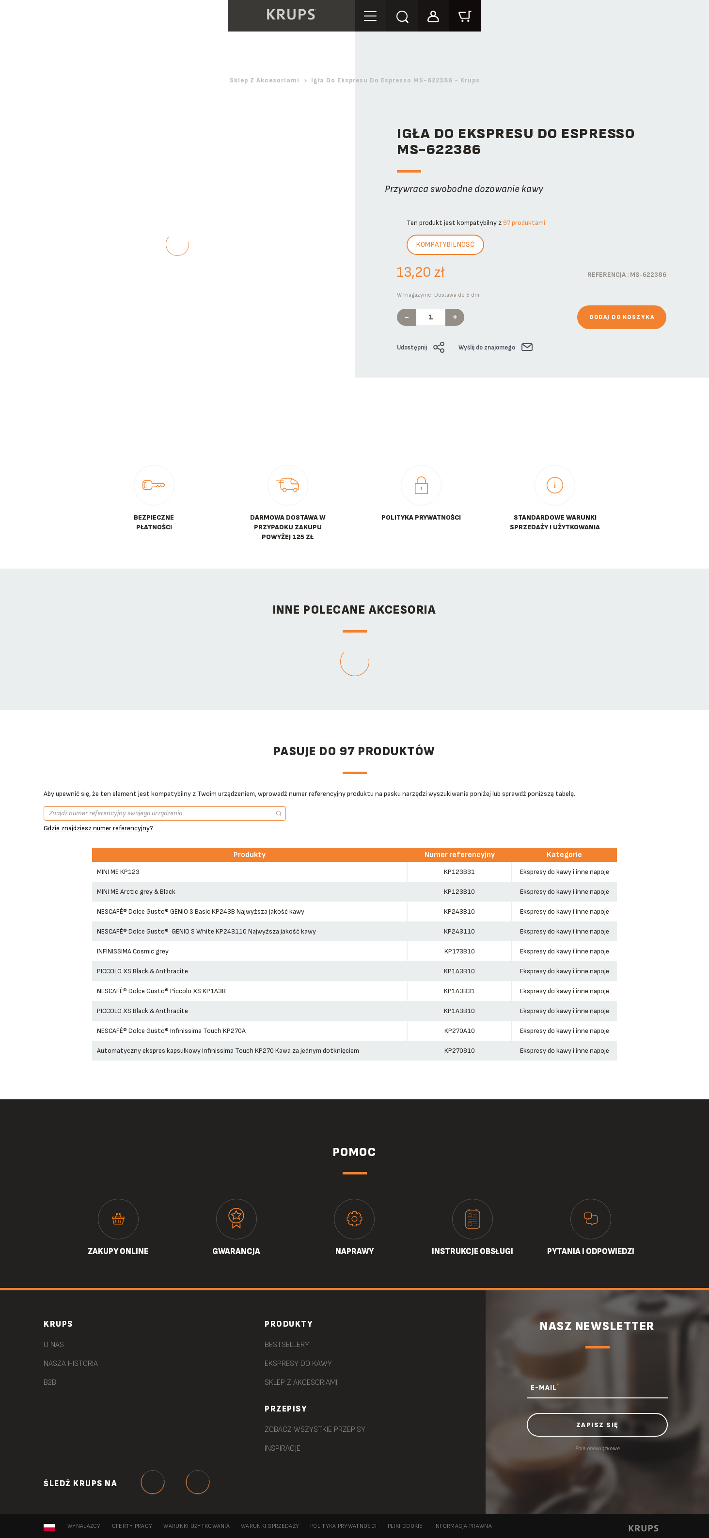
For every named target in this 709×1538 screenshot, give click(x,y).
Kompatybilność (445, 244)
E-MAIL (545, 1387)
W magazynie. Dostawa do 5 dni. (439, 295)
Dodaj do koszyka (621, 317)
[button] (433, 15)
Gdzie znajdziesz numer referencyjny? (98, 828)
